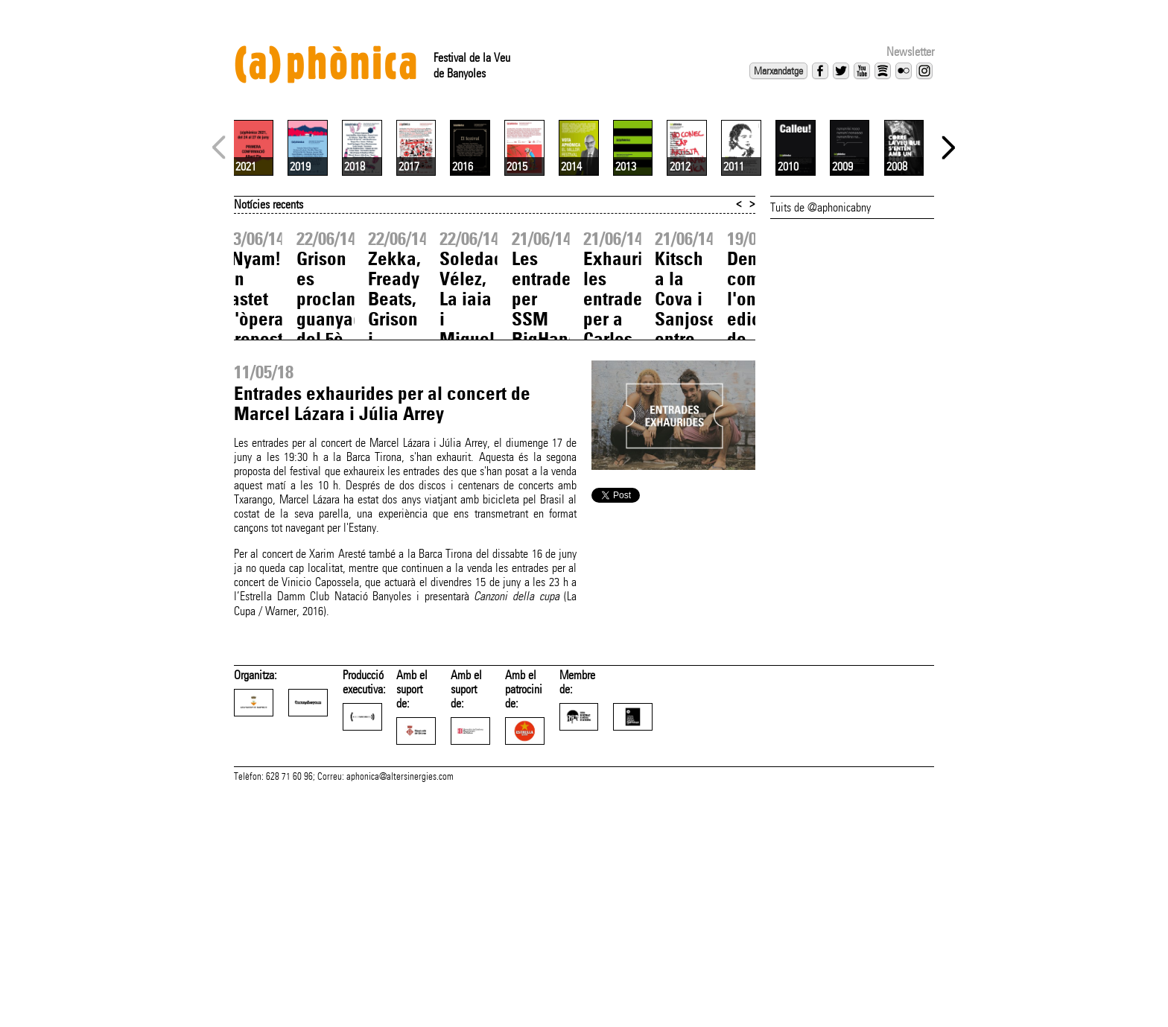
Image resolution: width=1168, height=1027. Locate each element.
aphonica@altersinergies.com (400, 1011)
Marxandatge (778, 70)
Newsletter (910, 52)
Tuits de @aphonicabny (820, 384)
